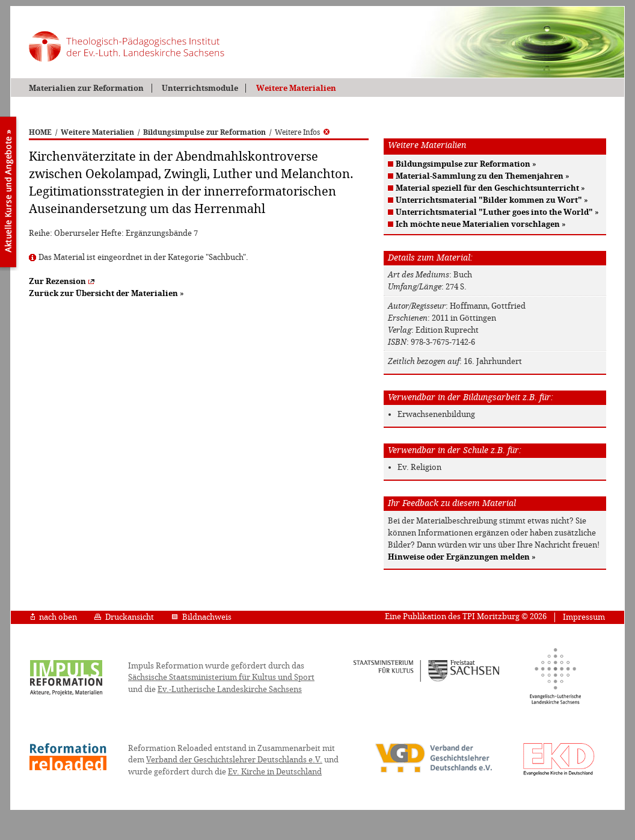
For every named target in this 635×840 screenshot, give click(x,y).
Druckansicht (124, 617)
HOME (40, 132)
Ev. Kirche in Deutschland (275, 771)
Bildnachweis (201, 617)
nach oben (54, 617)
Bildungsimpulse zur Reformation (204, 132)
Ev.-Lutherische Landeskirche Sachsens (230, 689)
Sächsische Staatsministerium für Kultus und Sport (221, 677)
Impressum (584, 617)
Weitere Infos (302, 132)
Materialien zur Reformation (86, 88)
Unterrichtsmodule (200, 88)
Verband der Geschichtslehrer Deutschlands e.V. (234, 759)
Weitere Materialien (296, 88)
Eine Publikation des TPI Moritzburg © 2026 (466, 616)
